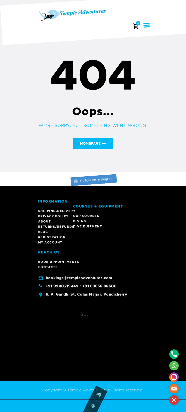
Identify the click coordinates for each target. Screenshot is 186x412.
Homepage (90, 143)
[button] (174, 400)
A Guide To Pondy (88, 322)
